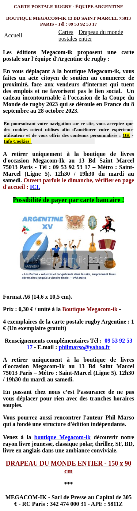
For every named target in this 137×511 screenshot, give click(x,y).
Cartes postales (67, 35)
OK (126, 135)
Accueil (13, 35)
